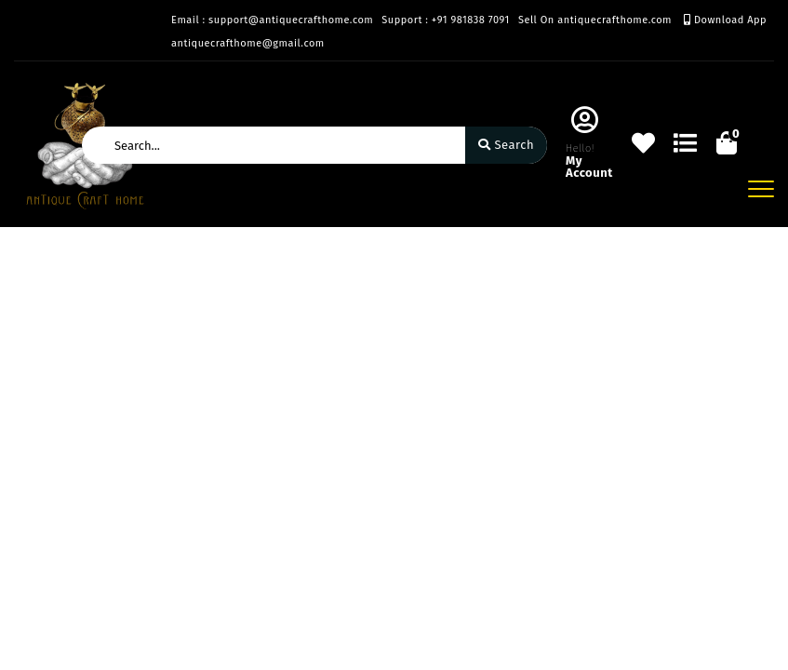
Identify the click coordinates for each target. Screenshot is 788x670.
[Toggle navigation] (761, 189)
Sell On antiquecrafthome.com (595, 20)
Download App (725, 20)
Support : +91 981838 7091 (445, 20)
